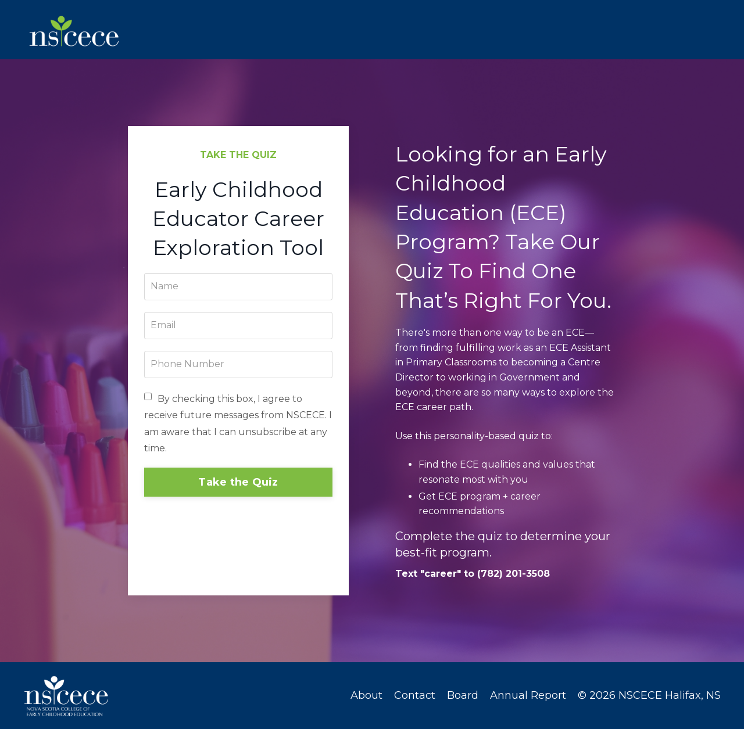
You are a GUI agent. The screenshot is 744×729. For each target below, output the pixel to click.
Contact (414, 695)
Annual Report (528, 695)
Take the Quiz (238, 482)
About (366, 695)
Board (462, 695)
